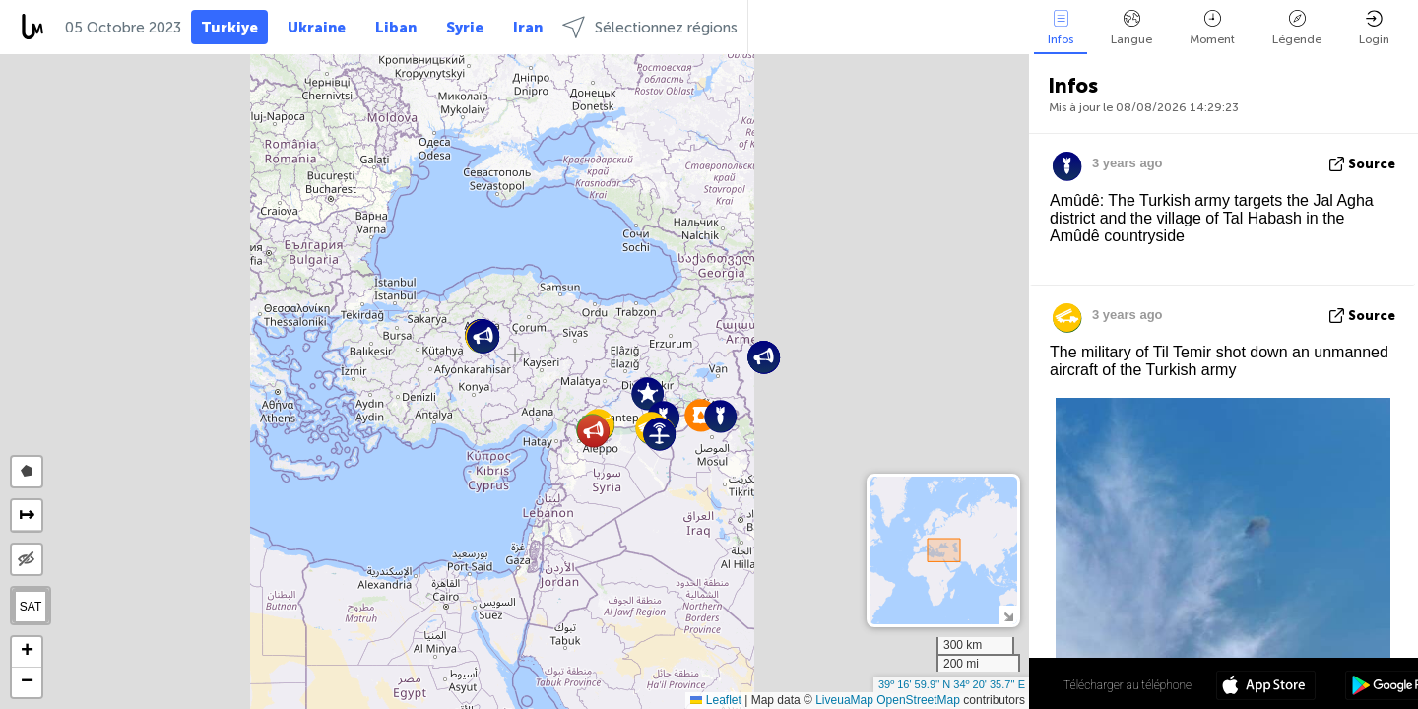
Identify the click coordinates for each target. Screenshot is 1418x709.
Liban (396, 27)
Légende (1296, 28)
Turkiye (229, 27)
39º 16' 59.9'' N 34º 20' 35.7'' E (951, 684)
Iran (528, 27)
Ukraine (317, 27)
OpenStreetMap (918, 700)
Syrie (464, 27)
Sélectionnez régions (650, 27)
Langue (1131, 28)
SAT (30, 606)
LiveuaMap (844, 700)
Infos (1060, 28)
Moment (1212, 28)
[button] (593, 431)
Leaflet (715, 700)
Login (1374, 28)
